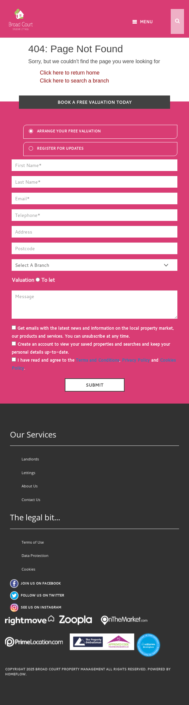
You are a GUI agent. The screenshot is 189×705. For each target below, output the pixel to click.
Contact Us (31, 499)
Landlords (30, 458)
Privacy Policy (136, 360)
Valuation (23, 279)
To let (45, 279)
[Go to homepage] (20, 15)
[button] (177, 21)
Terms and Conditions (97, 360)
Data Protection (35, 555)
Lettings (28, 472)
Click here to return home (70, 73)
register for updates (60, 148)
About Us (30, 485)
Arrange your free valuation (69, 131)
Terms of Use (33, 542)
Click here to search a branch (74, 81)
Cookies (28, 569)
